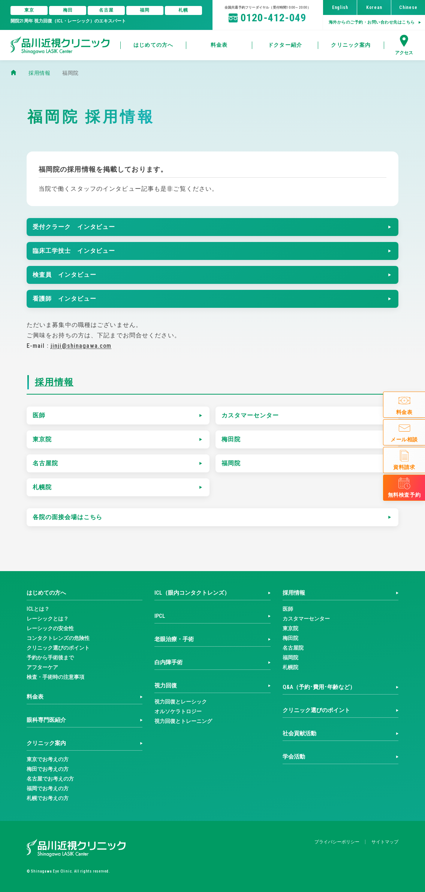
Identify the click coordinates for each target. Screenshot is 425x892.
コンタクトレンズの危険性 (58, 638)
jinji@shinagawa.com (81, 345)
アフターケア (42, 667)
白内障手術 (168, 662)
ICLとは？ (38, 609)
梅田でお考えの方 (48, 769)
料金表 (35, 696)
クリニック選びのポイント (58, 648)
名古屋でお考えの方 (50, 779)
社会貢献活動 (299, 733)
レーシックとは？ (48, 619)
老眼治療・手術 (174, 639)
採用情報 (54, 382)
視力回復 (165, 685)
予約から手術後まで (50, 657)
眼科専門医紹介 (46, 720)
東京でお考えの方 (48, 759)
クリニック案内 (46, 743)
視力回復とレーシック (180, 702)
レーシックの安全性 (50, 628)
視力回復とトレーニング (183, 721)
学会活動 (294, 756)
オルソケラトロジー (178, 711)
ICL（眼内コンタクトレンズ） (192, 592)
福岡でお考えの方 (48, 788)
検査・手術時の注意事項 (55, 677)
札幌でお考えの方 (48, 798)
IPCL (159, 616)
